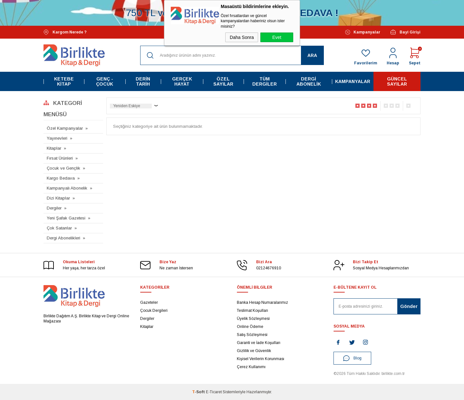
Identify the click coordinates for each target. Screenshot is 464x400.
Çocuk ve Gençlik (63, 168)
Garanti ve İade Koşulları (258, 342)
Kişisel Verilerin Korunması (260, 359)
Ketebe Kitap (64, 81)
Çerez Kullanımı (251, 367)
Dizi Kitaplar (58, 198)
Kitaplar (54, 148)
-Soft (199, 392)
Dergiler (54, 208)
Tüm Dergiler (264, 81)
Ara (312, 55)
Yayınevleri (57, 138)
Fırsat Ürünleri (60, 158)
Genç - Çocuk (104, 81)
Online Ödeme (250, 326)
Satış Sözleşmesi (252, 334)
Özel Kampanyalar (65, 128)
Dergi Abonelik (308, 81)
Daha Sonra (242, 37)
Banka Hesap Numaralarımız (262, 302)
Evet (276, 37)
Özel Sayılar (223, 81)
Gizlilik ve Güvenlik (254, 351)
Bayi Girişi (405, 32)
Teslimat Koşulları (252, 310)
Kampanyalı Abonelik (67, 188)
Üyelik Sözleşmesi (253, 318)
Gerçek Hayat (182, 81)
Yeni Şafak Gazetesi (66, 218)
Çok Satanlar (59, 228)
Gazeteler (149, 302)
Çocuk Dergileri (154, 310)
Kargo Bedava (61, 178)
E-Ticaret (214, 392)
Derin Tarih (143, 81)
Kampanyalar (362, 32)
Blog (352, 358)
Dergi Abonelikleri (63, 238)
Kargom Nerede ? (65, 32)
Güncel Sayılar (397, 81)
